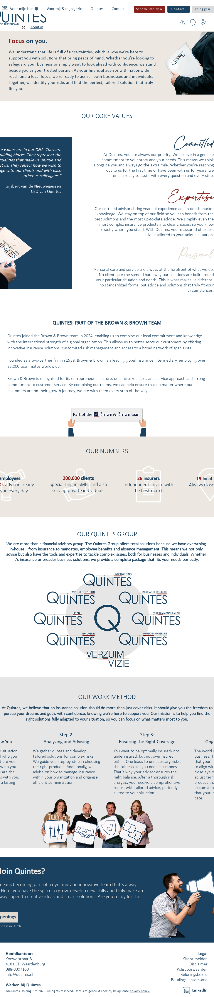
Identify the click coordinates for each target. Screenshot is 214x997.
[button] (24, 9)
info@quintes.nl (19, 975)
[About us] (36, 27)
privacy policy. (140, 991)
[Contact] (178, 9)
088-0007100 (17, 969)
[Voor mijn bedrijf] (23, 27)
